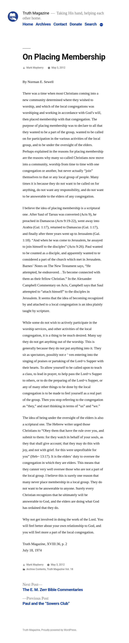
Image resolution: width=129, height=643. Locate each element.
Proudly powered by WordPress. (59, 629)
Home (28, 24)
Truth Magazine (36, 13)
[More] (101, 25)
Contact (60, 24)
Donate (76, 24)
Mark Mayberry (35, 67)
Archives (43, 24)
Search (91, 24)
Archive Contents (36, 569)
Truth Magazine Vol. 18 (60, 569)
